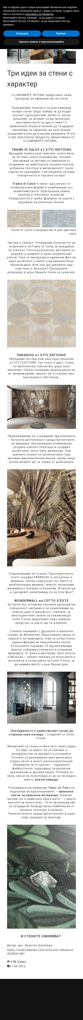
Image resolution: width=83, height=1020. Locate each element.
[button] (67, 5)
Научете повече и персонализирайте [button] (41, 1012)
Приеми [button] (61, 1004)
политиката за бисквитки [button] (39, 985)
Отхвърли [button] (22, 1004)
